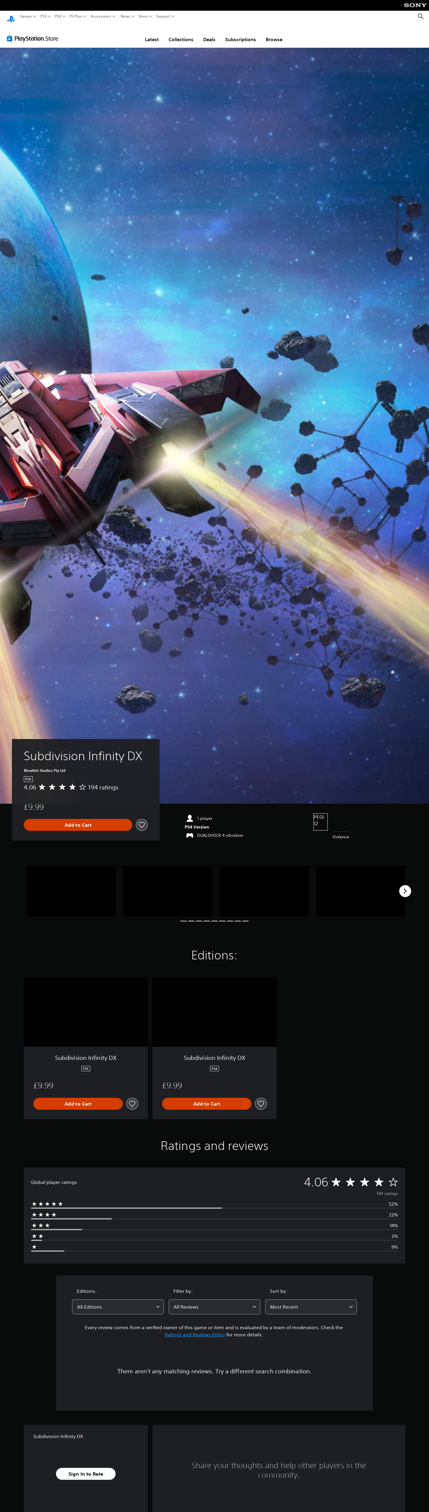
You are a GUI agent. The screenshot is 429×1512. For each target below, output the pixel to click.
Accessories (101, 16)
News (125, 16)
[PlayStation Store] (34, 32)
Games (26, 16)
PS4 (58, 16)
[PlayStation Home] (11, 16)
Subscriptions (240, 34)
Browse (274, 34)
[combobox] (118, 1301)
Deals (209, 34)
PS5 (44, 16)
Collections (181, 34)
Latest (152, 34)
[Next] (405, 885)
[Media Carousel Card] (71, 885)
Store (143, 16)
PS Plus (75, 16)
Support (163, 16)
